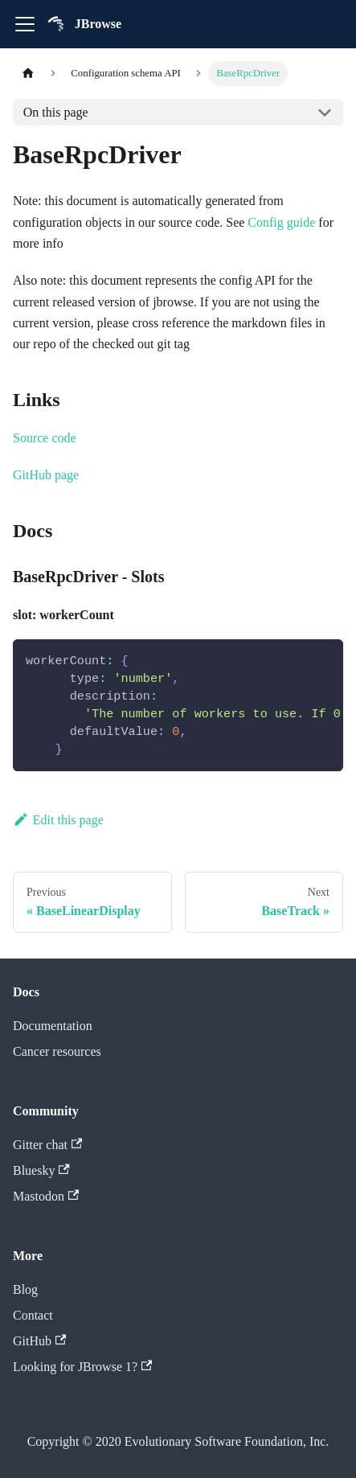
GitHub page (46, 475)
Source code (44, 438)
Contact (33, 1315)
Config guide (281, 222)
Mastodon (46, 1196)
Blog (25, 1289)
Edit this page (58, 820)
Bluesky (41, 1170)
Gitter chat (47, 1145)
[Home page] (28, 73)
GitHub (39, 1341)
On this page (55, 112)
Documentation (52, 1026)
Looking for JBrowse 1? (82, 1366)
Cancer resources (57, 1051)
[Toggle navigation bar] (25, 24)
